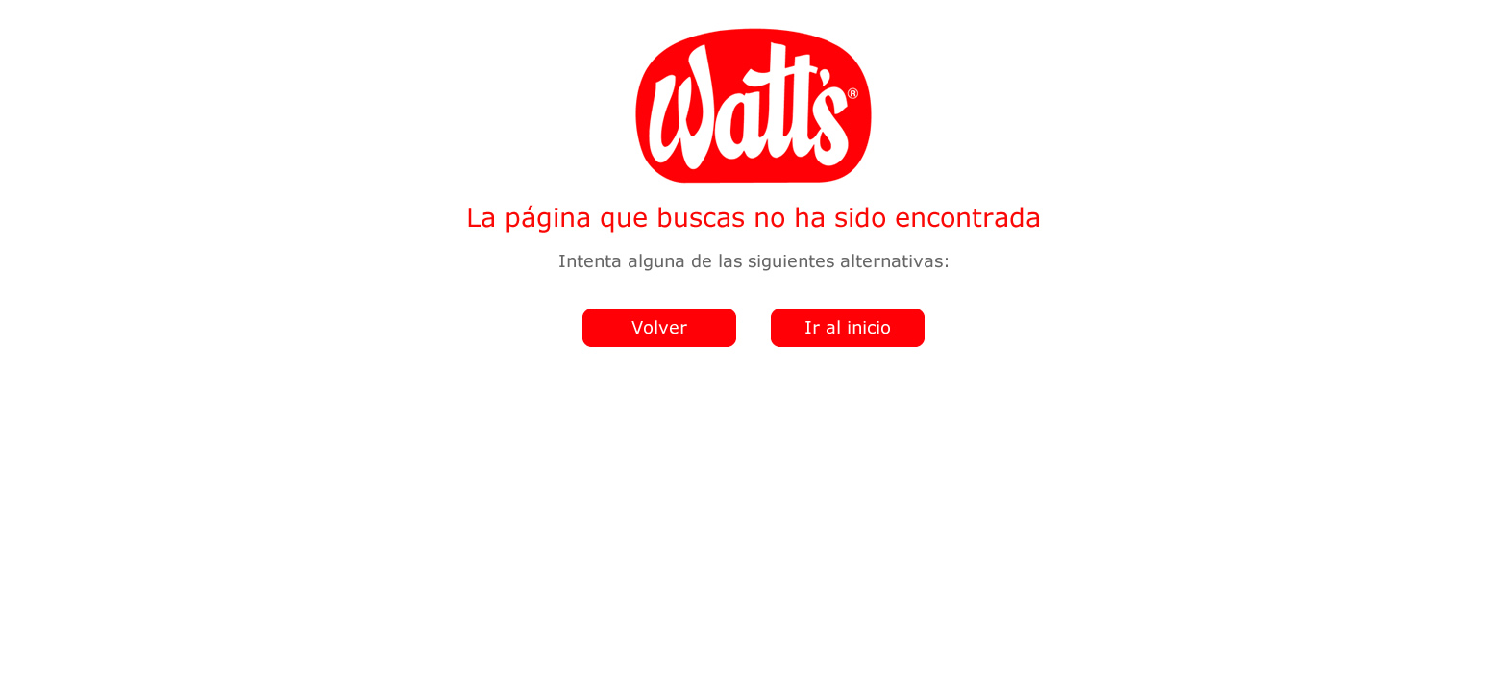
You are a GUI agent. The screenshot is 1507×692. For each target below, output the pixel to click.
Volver (656, 335)
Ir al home (845, 335)
